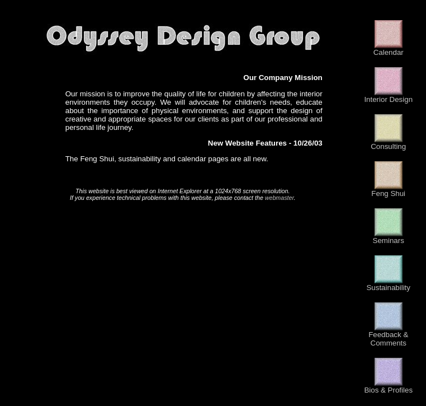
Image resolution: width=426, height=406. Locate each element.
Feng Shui (388, 190)
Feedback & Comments (388, 335)
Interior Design (388, 96)
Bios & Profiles (388, 386)
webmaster (279, 197)
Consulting (388, 143)
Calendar (388, 49)
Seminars (388, 237)
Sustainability (388, 284)
